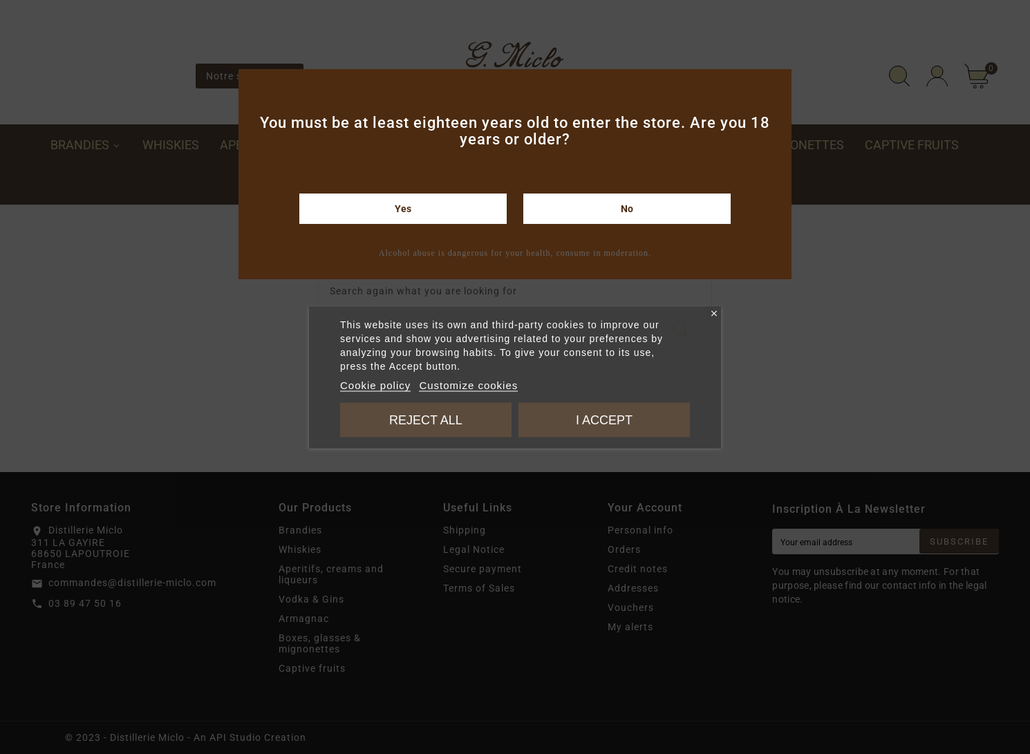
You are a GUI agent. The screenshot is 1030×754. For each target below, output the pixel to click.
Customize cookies (468, 384)
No (627, 208)
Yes (403, 208)
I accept (604, 419)
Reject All (425, 419)
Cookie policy (375, 384)
